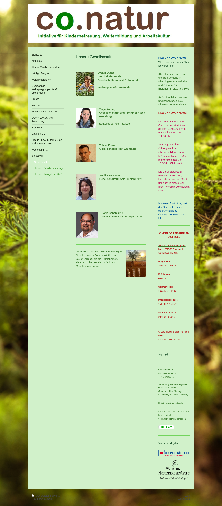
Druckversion (41, 495)
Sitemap (55, 495)
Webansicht (184, 499)
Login (187, 495)
